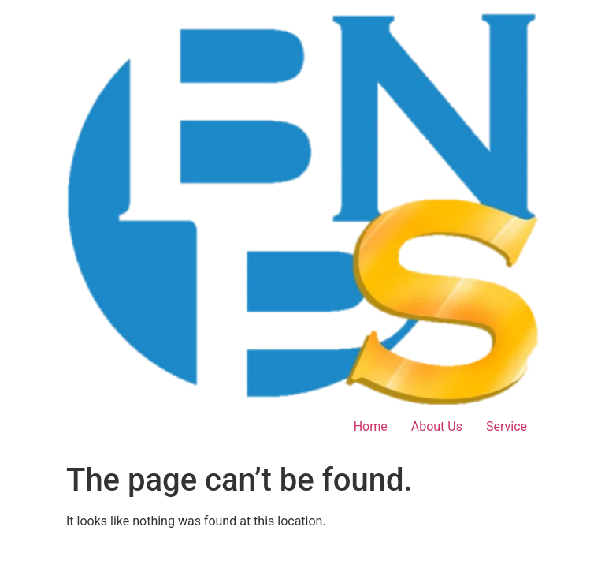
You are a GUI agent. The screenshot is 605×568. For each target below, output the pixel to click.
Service (506, 426)
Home (371, 426)
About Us (436, 426)
